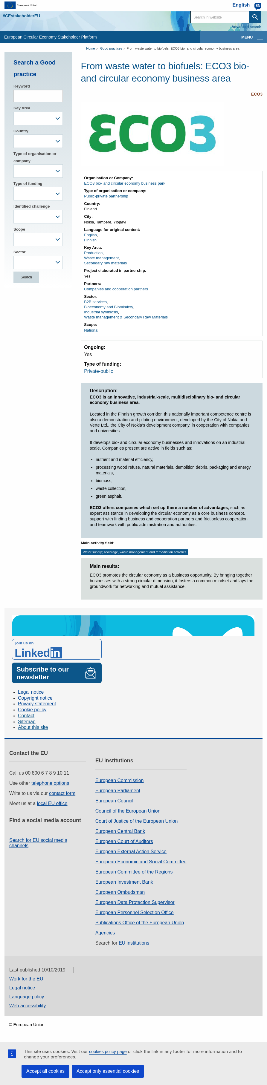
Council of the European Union (128, 810)
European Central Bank (120, 831)
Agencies (105, 932)
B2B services (95, 302)
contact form (62, 793)
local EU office (52, 803)
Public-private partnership (106, 196)
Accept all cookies (45, 1071)
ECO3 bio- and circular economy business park (124, 183)
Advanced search (246, 27)
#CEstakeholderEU (21, 15)
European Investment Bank (124, 882)
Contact (26, 715)
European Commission (119, 780)
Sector (19, 252)
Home (90, 48)
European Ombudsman (120, 892)
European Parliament (117, 790)
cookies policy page (108, 1051)
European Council (114, 800)
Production (93, 253)
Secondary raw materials (105, 263)
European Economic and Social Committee (141, 861)
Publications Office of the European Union (139, 922)
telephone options (50, 783)
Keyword (21, 86)
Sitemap (27, 721)
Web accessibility (27, 1005)
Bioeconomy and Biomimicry (108, 307)
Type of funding (27, 183)
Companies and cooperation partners (116, 289)
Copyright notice (35, 698)
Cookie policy (32, 709)
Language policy (26, 996)
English (90, 235)
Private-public (98, 371)
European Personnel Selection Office (134, 912)
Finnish (90, 240)
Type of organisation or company (35, 157)
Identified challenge (31, 206)
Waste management (101, 258)
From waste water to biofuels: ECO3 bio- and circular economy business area (182, 48)
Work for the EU (26, 978)
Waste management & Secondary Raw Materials (126, 317)
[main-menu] (260, 37)
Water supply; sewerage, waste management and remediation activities (135, 552)
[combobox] (38, 118)
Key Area (21, 108)
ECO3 (257, 94)
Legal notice (31, 692)
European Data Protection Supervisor (135, 902)
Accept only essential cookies (108, 1071)
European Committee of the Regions (134, 871)
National (91, 330)
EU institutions (134, 942)
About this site (33, 727)
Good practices (111, 48)
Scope (19, 229)
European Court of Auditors (124, 841)
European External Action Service (131, 851)
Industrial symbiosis (101, 312)
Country (20, 131)
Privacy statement (37, 703)
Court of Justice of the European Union (136, 821)
